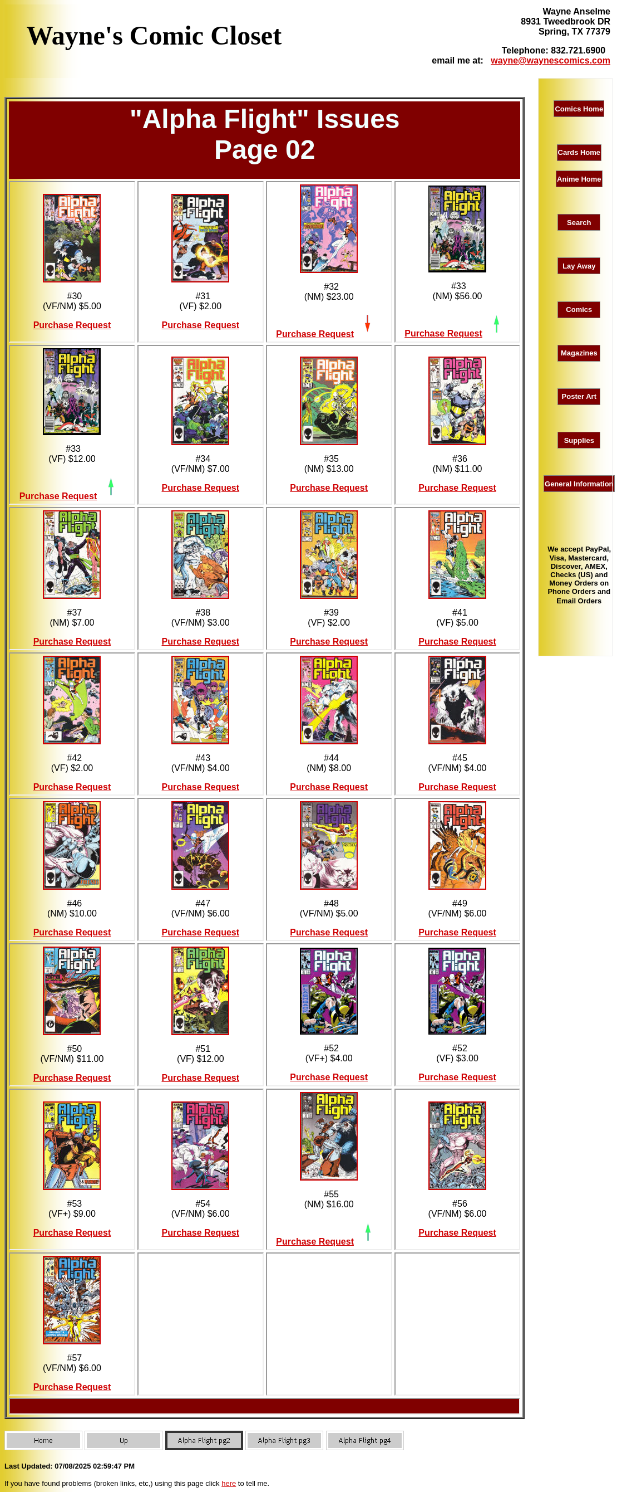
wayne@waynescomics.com (550, 60)
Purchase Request (72, 325)
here (228, 1483)
